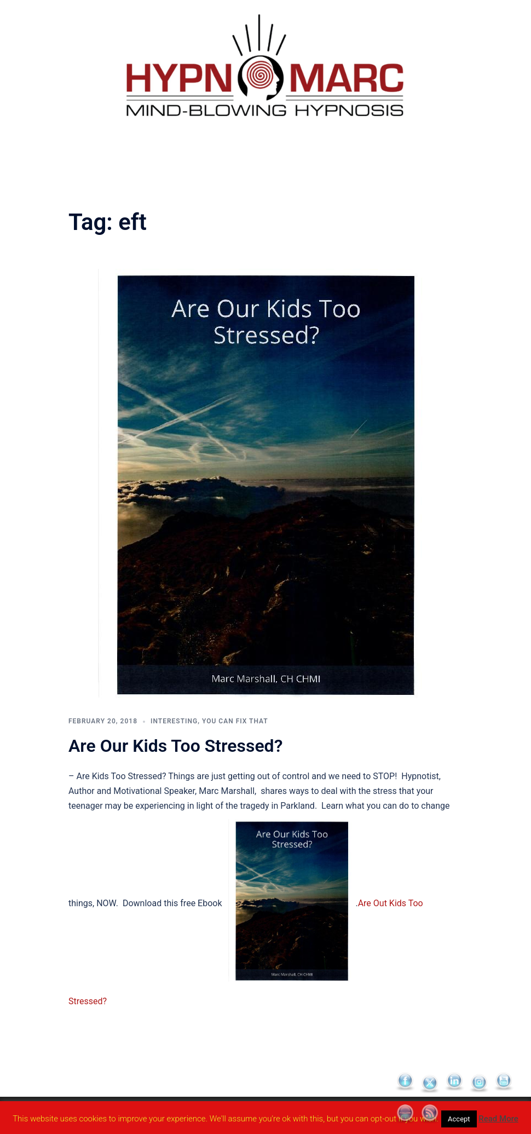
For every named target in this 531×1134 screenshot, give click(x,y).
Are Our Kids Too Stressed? (175, 745)
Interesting (174, 721)
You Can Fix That (235, 721)
